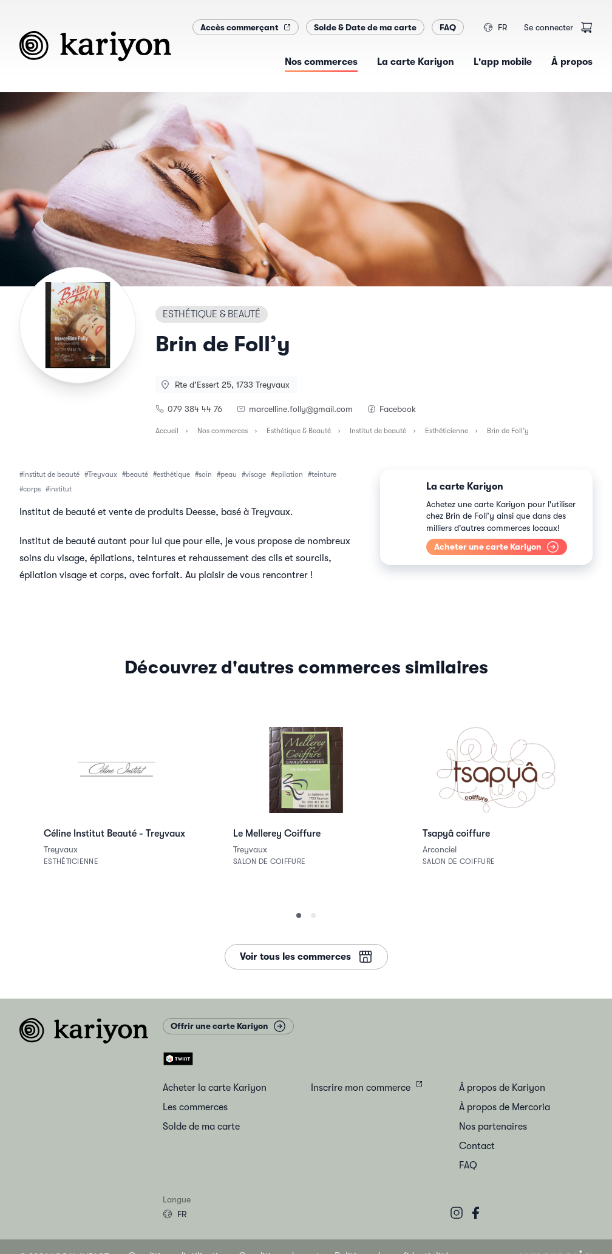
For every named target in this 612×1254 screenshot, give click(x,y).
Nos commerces (222, 430)
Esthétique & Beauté (299, 430)
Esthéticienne (446, 430)
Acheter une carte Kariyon (496, 547)
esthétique (173, 474)
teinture (323, 474)
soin (205, 474)
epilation (288, 474)
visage (255, 474)
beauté (137, 474)
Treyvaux (102, 474)
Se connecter (548, 27)
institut (60, 489)
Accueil (166, 430)
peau (228, 474)
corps (32, 489)
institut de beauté (51, 474)
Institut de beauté (378, 430)
